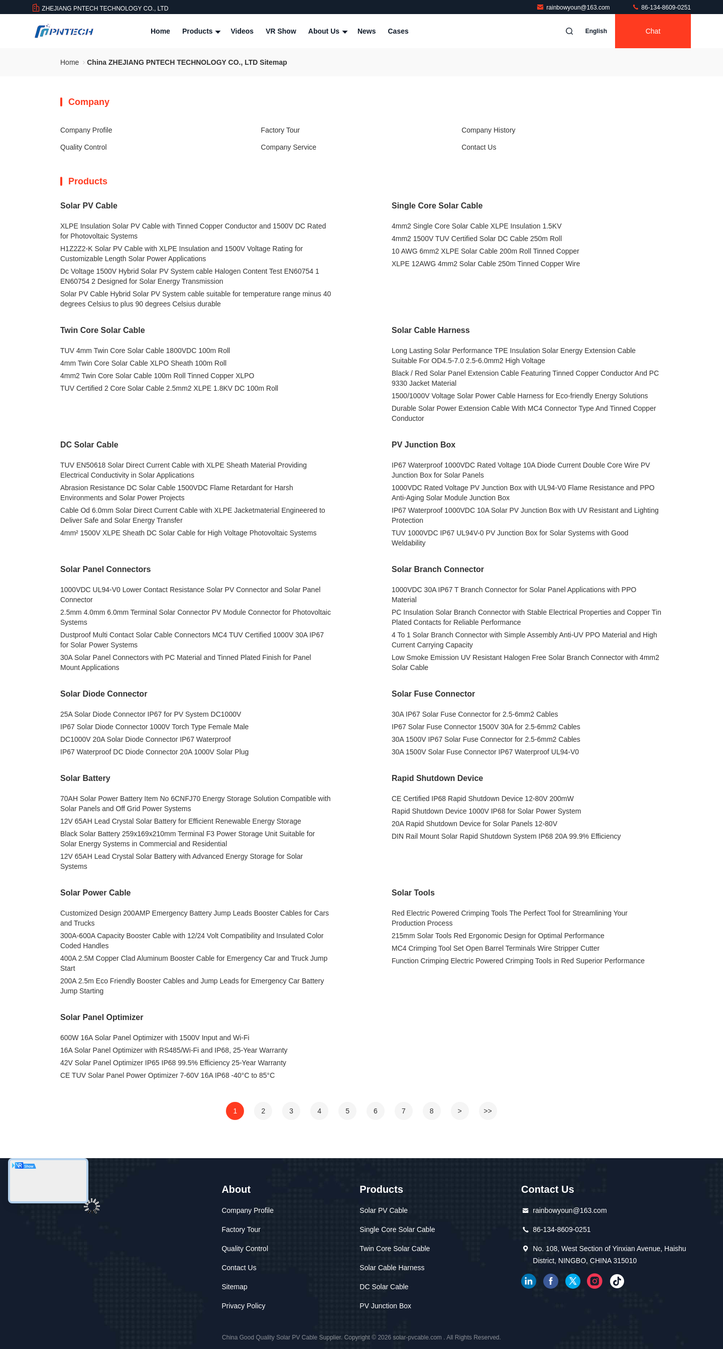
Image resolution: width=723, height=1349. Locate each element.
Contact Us (478, 147)
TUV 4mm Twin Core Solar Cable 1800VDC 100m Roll (145, 351)
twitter (572, 1281)
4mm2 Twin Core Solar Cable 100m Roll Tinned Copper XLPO (157, 376)
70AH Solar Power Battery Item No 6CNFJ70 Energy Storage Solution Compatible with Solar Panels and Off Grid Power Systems (195, 804)
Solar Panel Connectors (105, 569)
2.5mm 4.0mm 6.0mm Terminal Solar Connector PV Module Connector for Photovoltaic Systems (195, 617)
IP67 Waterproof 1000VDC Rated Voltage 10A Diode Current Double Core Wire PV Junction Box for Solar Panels (521, 470)
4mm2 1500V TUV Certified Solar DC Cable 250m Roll (477, 239)
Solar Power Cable (95, 892)
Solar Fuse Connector (433, 694)
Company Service (289, 147)
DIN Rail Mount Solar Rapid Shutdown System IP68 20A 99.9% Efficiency (506, 836)
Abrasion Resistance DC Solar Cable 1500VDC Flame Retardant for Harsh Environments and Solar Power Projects (176, 493)
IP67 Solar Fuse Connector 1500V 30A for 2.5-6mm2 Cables (486, 727)
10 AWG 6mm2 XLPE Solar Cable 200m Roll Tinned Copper (485, 251)
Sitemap (234, 1287)
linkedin (528, 1281)
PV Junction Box (423, 444)
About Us (326, 31)
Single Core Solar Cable (437, 205)
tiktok (617, 1281)
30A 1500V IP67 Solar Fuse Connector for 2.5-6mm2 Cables (486, 739)
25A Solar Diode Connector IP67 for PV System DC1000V (150, 714)
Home (160, 31)
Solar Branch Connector (438, 569)
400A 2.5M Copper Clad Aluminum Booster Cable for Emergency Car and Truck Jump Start (193, 963)
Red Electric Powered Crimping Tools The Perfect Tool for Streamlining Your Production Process (510, 918)
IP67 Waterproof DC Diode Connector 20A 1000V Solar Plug (154, 752)
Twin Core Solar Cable (102, 330)
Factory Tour (280, 130)
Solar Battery (85, 778)
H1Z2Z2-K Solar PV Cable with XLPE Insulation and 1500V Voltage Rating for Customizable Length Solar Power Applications (181, 254)
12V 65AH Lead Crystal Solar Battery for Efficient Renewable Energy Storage (180, 821)
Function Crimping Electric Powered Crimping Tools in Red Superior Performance (518, 961)
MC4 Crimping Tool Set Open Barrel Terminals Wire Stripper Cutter (495, 948)
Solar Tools (413, 892)
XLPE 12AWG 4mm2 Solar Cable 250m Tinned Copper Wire (486, 264)
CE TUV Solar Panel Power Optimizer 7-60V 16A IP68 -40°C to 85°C (167, 1075)
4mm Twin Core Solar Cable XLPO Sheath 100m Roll (143, 363)
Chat (653, 31)
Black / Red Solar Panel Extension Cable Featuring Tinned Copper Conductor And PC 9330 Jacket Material (525, 378)
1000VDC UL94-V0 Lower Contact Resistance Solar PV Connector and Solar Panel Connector (190, 595)
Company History (488, 130)
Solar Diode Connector (103, 694)
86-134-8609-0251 (661, 7)
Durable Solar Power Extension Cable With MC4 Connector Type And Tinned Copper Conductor (524, 413)
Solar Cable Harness (431, 330)
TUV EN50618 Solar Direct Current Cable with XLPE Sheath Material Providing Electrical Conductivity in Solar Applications (183, 470)
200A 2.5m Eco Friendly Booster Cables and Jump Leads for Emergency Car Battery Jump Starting (192, 986)
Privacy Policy (243, 1306)
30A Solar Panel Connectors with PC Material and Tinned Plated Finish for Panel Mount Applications (185, 662)
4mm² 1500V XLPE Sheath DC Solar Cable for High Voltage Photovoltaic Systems (188, 533)
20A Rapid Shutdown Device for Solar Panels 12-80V (474, 824)
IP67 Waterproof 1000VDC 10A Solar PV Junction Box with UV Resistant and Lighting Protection (525, 515)
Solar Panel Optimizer (101, 1017)
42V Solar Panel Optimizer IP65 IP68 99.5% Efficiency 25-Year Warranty (173, 1063)
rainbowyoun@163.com (574, 7)
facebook (550, 1281)
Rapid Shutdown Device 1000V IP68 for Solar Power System (486, 811)
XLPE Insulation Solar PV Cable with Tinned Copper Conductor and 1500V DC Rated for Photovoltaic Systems (193, 231)
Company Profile (86, 130)
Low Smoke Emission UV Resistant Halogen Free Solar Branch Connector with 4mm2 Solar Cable (525, 662)
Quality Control (83, 147)
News (366, 31)
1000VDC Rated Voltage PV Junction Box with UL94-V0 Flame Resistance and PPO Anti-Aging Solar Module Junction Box (523, 493)
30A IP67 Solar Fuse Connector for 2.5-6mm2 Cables (475, 714)
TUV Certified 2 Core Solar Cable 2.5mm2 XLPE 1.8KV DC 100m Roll (169, 388)
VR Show (281, 31)
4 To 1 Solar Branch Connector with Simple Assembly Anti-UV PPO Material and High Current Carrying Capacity (524, 640)
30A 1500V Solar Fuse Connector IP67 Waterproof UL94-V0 (485, 752)
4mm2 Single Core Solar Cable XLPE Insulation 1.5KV (477, 226)
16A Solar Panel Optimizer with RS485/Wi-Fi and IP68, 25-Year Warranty (174, 1050)
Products (200, 31)
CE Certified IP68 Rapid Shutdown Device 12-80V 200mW (483, 799)
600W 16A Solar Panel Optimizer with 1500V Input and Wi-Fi (155, 1038)
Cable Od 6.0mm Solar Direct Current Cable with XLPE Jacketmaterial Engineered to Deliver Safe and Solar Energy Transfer (192, 515)
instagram (594, 1281)
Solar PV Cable (88, 205)
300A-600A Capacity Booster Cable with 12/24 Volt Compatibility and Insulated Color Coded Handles (192, 941)
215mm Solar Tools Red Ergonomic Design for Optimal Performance (498, 936)
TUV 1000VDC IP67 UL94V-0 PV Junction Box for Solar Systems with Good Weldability (510, 538)
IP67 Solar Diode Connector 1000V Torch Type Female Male (154, 727)
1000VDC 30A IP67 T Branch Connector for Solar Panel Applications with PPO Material (514, 595)
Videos (242, 31)
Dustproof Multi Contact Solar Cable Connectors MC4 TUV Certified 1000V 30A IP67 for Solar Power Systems (192, 640)
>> (488, 1111)
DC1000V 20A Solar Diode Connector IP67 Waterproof (145, 739)
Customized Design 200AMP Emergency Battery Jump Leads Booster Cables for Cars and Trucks (194, 918)
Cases (398, 31)
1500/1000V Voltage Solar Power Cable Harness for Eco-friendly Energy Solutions (520, 396)
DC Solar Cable (89, 444)
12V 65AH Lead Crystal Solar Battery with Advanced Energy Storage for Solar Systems (181, 861)
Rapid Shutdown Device (437, 778)
